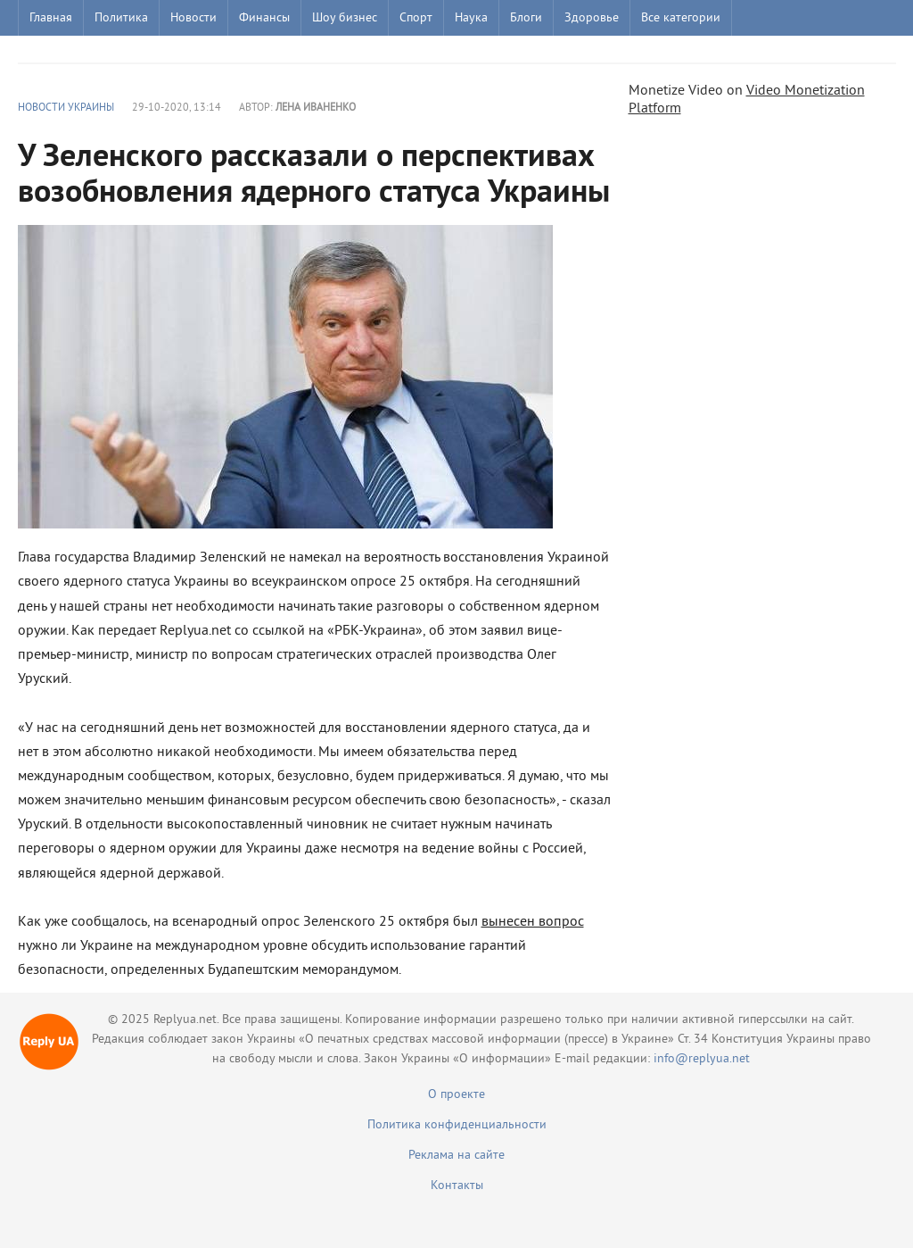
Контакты (457, 1186)
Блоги (526, 18)
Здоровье (591, 18)
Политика (121, 18)
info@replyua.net (702, 1059)
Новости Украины (66, 108)
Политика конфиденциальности (457, 1125)
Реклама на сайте (456, 1155)
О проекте (456, 1094)
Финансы (264, 18)
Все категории (680, 18)
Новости (193, 18)
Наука (471, 18)
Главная (50, 18)
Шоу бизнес (344, 18)
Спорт (415, 18)
